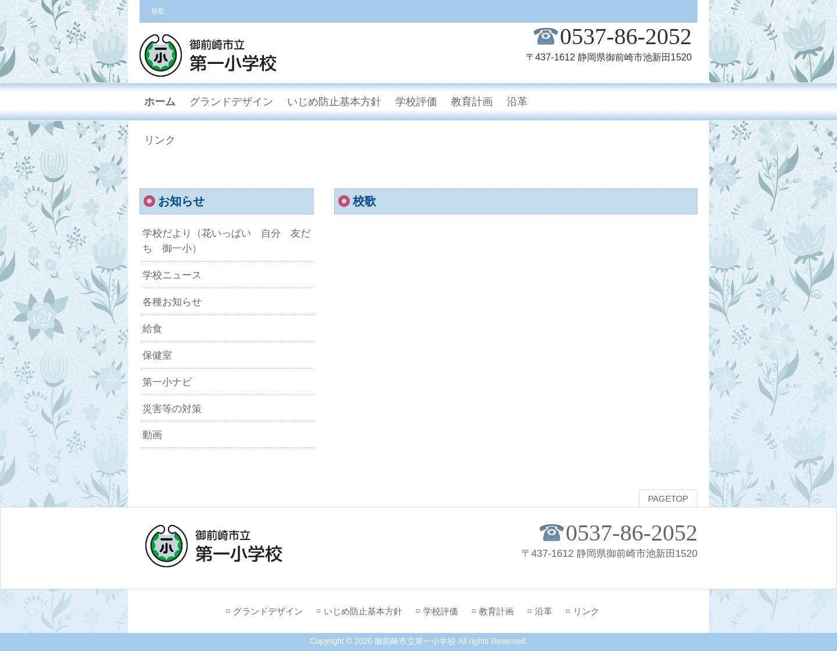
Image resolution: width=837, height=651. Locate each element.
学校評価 (440, 611)
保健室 (157, 355)
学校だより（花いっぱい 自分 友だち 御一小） (226, 240)
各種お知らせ (172, 301)
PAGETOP (668, 498)
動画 (152, 435)
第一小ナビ (167, 382)
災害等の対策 (172, 408)
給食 (152, 328)
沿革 (543, 611)
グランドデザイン (268, 611)
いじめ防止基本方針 (363, 611)
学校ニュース (172, 275)
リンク (586, 611)
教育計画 (496, 611)
